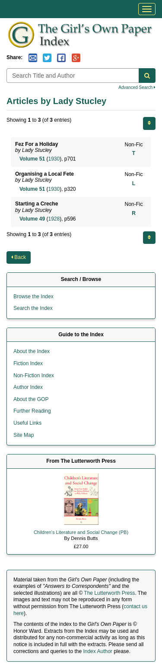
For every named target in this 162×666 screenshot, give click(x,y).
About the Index (31, 351)
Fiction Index (28, 363)
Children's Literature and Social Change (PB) (81, 532)
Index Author (97, 651)
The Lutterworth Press (109, 593)
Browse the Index (33, 297)
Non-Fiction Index (33, 375)
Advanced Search (137, 87)
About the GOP (30, 399)
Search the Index (33, 308)
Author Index (28, 387)
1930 (54, 159)
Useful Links (27, 423)
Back (18, 257)
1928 (54, 219)
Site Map (23, 435)
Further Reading (32, 411)
